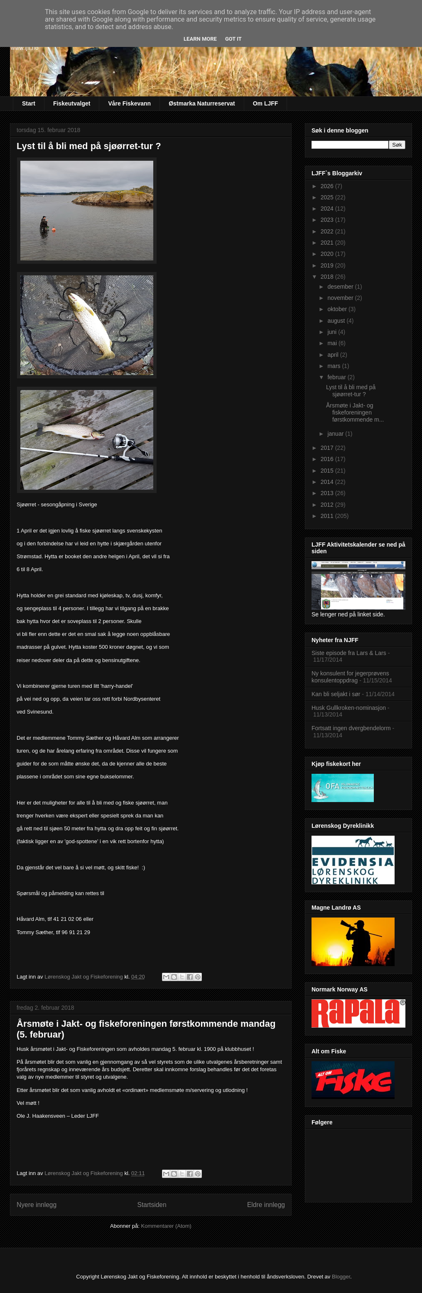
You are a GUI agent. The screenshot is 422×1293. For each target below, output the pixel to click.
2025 (328, 197)
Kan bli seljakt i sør (336, 694)
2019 (328, 265)
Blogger (341, 1276)
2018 (328, 276)
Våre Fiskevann (129, 103)
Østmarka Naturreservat (202, 103)
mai (332, 343)
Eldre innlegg (266, 1204)
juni (332, 332)
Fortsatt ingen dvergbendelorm (351, 728)
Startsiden (151, 1204)
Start (28, 103)
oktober (337, 309)
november (341, 297)
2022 (328, 231)
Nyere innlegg (36, 1204)
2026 (328, 186)
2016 (328, 459)
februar (337, 377)
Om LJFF (265, 103)
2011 (328, 516)
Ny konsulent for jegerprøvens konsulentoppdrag (350, 677)
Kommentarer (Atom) (166, 1226)
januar (336, 433)
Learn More (200, 39)
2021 (328, 242)
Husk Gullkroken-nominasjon (349, 707)
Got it (233, 39)
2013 (328, 493)
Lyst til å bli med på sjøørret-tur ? (89, 146)
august (336, 320)
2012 (328, 504)
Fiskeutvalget (71, 103)
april (333, 354)
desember (341, 286)
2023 (328, 219)
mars (334, 366)
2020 (328, 253)
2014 (328, 481)
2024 (328, 208)
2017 (328, 447)
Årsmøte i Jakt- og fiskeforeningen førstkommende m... (355, 412)
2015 (328, 470)
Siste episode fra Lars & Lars (349, 653)
